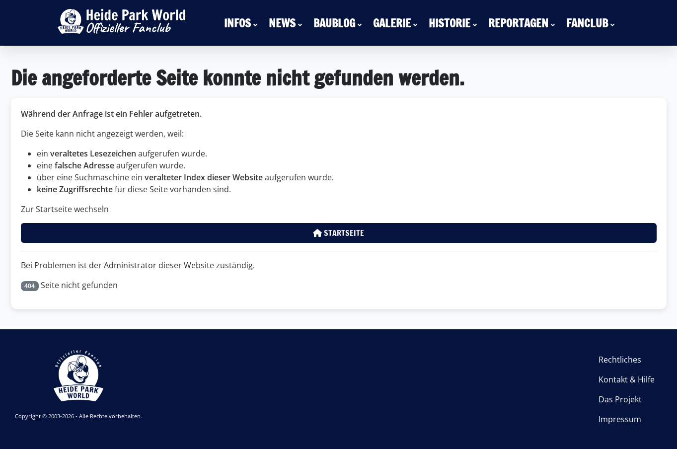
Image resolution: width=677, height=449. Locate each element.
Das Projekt (620, 399)
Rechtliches (620, 359)
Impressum (620, 419)
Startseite (338, 232)
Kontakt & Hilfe (627, 379)
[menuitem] (242, 23)
